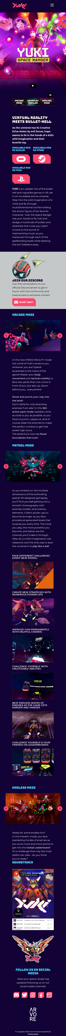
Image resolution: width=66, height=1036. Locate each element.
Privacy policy (33, 1034)
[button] (6, 335)
